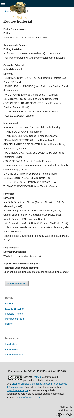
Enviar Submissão (16, 283)
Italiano (9, 323)
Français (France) (14, 313)
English (9, 303)
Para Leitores (11, 344)
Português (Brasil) (14, 318)
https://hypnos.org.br (17, 390)
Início (6, 11)
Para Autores (11, 349)
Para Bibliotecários (14, 354)
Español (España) (14, 308)
